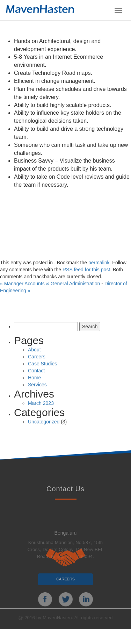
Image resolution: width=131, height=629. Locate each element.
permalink (99, 262)
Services (37, 384)
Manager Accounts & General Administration (50, 283)
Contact (36, 370)
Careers (36, 356)
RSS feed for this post (86, 269)
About (34, 349)
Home (34, 377)
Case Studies (42, 363)
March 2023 (41, 403)
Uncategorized (43, 421)
